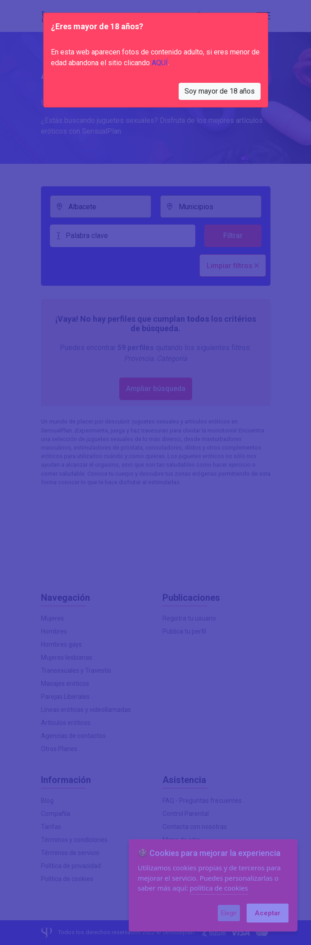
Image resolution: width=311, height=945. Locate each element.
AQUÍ (160, 62)
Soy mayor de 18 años (220, 91)
